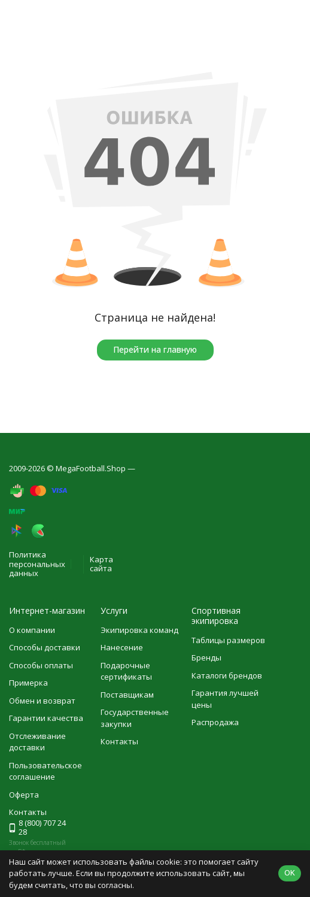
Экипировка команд (139, 630)
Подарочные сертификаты (126, 671)
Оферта (24, 794)
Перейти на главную (155, 349)
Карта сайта (101, 564)
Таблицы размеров (228, 640)
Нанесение (122, 647)
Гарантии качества (46, 718)
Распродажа (215, 722)
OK (289, 872)
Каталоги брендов (227, 675)
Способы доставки (44, 647)
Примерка (28, 682)
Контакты (119, 741)
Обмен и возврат (42, 700)
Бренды (206, 657)
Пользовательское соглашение (45, 771)
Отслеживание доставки (37, 742)
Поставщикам (127, 694)
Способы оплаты (41, 665)
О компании (32, 630)
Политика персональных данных (37, 563)
